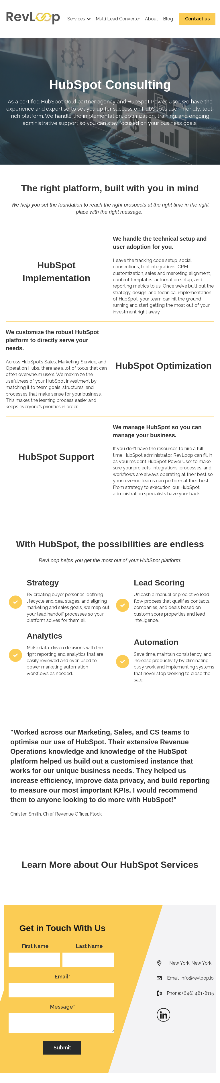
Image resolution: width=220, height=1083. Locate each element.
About (151, 19)
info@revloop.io (197, 978)
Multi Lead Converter (118, 19)
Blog (168, 19)
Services (76, 19)
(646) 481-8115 (198, 993)
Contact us (197, 19)
